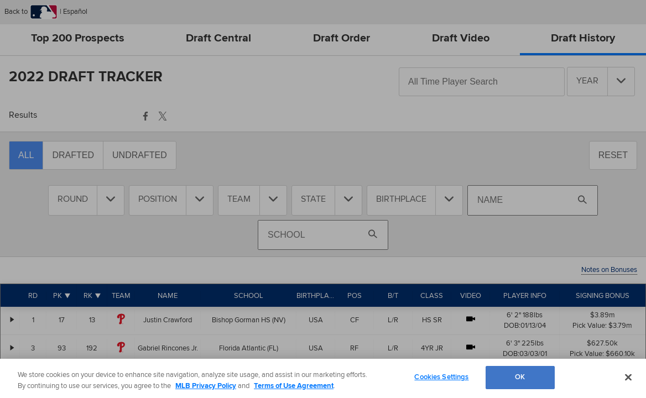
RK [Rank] (88, 295)
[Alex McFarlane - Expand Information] (12, 376)
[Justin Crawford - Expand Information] (12, 319)
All (26, 155)
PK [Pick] (57, 295)
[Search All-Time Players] (482, 81)
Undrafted (139, 155)
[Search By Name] (532, 200)
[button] (145, 114)
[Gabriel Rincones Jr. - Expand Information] (12, 347)
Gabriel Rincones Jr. (168, 348)
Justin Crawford (167, 320)
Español (74, 11)
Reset (613, 155)
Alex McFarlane (168, 376)
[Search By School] (323, 235)
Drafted (73, 155)
